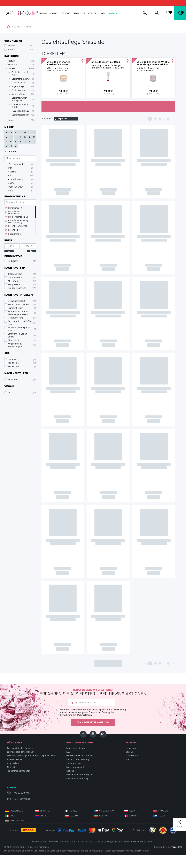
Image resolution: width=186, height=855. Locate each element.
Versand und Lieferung (77, 759)
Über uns (129, 751)
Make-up (54, 13)
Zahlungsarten (73, 763)
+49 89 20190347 (22, 792)
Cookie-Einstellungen (38, 847)
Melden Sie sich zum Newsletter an (93, 692)
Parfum (43, 13)
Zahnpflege (79, 13)
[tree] (18, 90)
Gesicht (16, 26)
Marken (112, 13)
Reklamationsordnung (77, 778)
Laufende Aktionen (75, 748)
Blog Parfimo (13, 763)
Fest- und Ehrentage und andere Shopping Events (31, 755)
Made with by (168, 847)
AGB (127, 759)
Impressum (131, 748)
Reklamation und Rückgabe (79, 774)
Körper (92, 13)
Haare (102, 13)
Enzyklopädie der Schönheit (20, 751)
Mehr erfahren (84, 714)
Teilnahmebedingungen (18, 770)
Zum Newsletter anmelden (93, 722)
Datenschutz (131, 755)
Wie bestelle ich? (15, 759)
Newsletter (12, 767)
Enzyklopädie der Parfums (20, 748)
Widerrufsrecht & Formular (79, 755)
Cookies (70, 770)
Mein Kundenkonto (75, 767)
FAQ (68, 751)
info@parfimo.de (22, 798)
